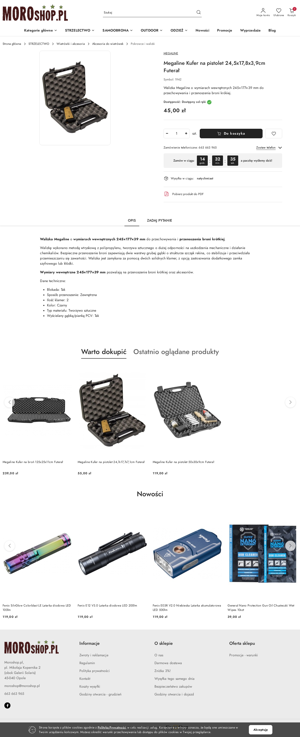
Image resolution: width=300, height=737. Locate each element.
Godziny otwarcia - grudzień (100, 694)
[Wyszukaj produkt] (152, 12)
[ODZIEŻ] (179, 30)
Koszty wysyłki (89, 686)
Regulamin (87, 663)
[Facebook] (7, 705)
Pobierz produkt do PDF (184, 194)
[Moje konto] (263, 12)
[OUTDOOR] (151, 30)
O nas (158, 655)
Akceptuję (260, 730)
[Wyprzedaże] (250, 30)
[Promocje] (224, 30)
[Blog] (272, 30)
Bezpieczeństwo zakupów (173, 686)
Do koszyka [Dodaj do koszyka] (231, 133)
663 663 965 (14, 693)
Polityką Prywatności (112, 727)
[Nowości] (202, 30)
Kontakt (84, 678)
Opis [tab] (132, 220)
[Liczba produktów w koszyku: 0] (291, 12)
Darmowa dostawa (168, 663)
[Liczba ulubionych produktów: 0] (279, 12)
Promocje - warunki (243, 655)
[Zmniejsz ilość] (167, 133)
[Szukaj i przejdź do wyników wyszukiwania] (199, 12)
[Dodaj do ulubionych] (273, 133)
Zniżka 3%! (162, 670)
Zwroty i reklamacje (93, 655)
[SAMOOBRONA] (118, 30)
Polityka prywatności (94, 670)
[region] (223, 160)
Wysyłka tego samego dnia (174, 678)
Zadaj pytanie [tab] (159, 220)
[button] (40, 30)
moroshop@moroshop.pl (22, 686)
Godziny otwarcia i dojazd (174, 694)
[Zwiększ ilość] (186, 133)
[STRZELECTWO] (80, 30)
